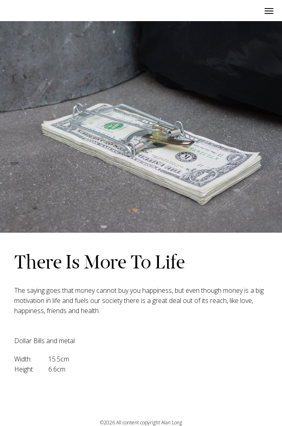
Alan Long (171, 422)
